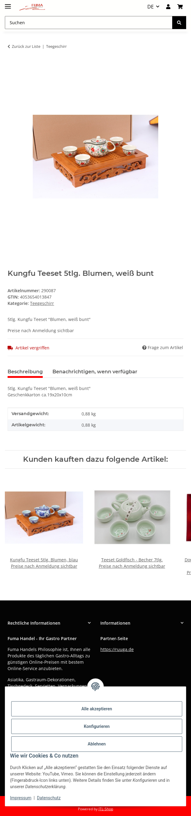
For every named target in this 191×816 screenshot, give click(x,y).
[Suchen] (179, 22)
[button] (168, 7)
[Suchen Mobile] (89, 22)
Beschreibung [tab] (25, 372)
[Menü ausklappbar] (8, 4)
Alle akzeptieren (96, 708)
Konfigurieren (96, 726)
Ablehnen (97, 744)
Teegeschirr (42, 303)
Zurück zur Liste (26, 46)
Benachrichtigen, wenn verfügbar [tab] (94, 372)
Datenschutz (49, 797)
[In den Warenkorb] (12, 65)
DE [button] (150, 6)
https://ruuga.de (117, 649)
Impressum (20, 797)
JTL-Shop (106, 808)
